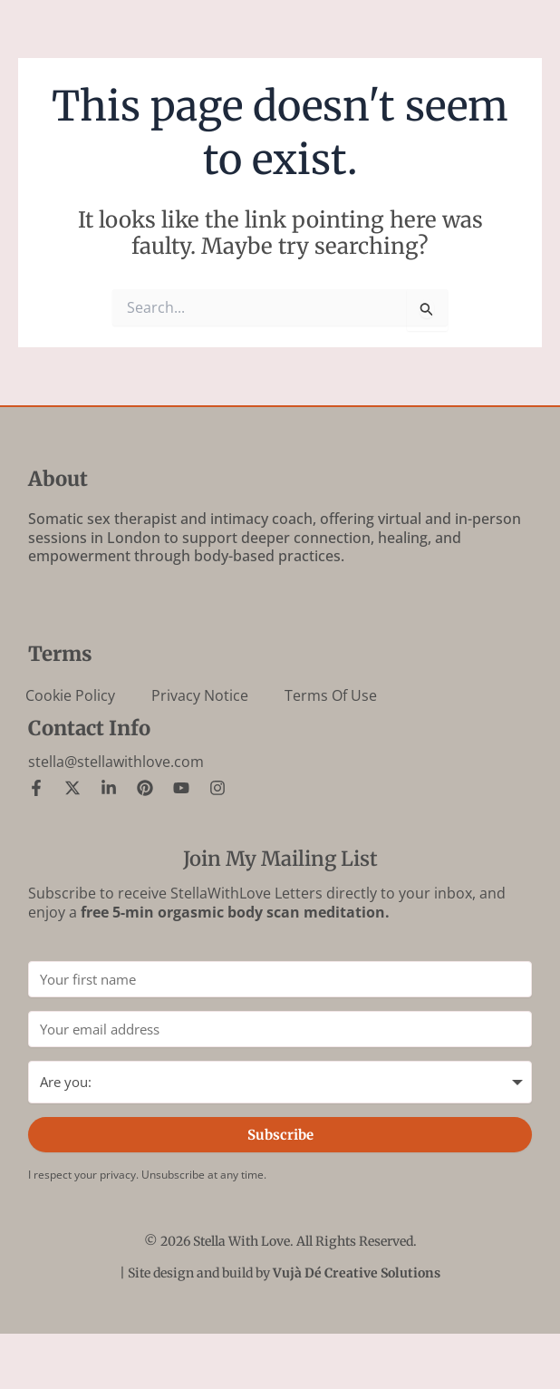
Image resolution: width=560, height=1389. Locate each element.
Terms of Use (331, 695)
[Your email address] (280, 1029)
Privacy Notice (199, 695)
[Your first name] (280, 979)
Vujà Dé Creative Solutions (356, 1273)
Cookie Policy (70, 695)
